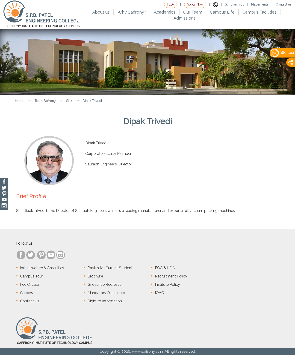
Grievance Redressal (105, 284)
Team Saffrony (45, 101)
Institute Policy (167, 284)
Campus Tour (31, 276)
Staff (69, 101)
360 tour (282, 52)
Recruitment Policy (171, 276)
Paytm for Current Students (111, 268)
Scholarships (234, 4)
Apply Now (195, 4)
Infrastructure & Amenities (42, 268)
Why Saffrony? (132, 12)
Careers (26, 293)
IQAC (159, 293)
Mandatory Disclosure (106, 293)
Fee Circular (30, 284)
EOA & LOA (165, 268)
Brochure (95, 276)
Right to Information (105, 301)
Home (19, 101)
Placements (259, 4)
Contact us (284, 4)
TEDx (170, 4)
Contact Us (29, 301)
